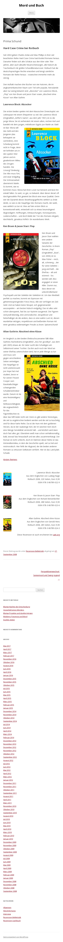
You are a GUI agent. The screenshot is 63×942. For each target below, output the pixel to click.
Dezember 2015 (9, 678)
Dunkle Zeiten (9, 620)
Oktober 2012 (8, 754)
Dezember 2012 (9, 747)
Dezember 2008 (9, 881)
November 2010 (9, 806)
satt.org (56, 534)
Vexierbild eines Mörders (13, 610)
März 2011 (7, 803)
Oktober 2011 (8, 790)
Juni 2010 (6, 822)
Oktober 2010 (8, 809)
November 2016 (9, 659)
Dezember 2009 (9, 842)
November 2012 (9, 750)
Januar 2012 (8, 780)
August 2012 (8, 760)
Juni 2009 (6, 862)
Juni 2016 (6, 669)
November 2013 (9, 744)
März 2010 (7, 832)
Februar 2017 (8, 656)
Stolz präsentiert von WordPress (15, 937)
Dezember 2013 (9, 741)
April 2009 (7, 868)
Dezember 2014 (9, 711)
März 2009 (7, 871)
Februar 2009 (8, 875)
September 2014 (10, 721)
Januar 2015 (8, 708)
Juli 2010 (6, 819)
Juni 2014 (6, 727)
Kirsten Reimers (10, 459)
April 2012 (7, 773)
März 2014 (7, 734)
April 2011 (7, 799)
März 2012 (7, 777)
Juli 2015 (6, 688)
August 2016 (8, 665)
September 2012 (10, 757)
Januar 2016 (8, 675)
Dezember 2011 (9, 783)
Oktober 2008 (8, 888)
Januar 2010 (8, 839)
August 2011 (8, 796)
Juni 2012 (6, 767)
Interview (7, 914)
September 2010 (10, 812)
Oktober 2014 (8, 718)
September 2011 (10, 793)
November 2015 (9, 682)
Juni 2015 (6, 691)
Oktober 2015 (8, 685)
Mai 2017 (6, 646)
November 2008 (9, 884)
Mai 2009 (6, 865)
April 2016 (7, 672)
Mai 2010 (6, 826)
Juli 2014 (6, 724)
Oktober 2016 (8, 662)
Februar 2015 (8, 705)
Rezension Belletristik (35, 551)
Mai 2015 (6, 695)
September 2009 (10, 852)
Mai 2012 (6, 770)
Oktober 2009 (8, 848)
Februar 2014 (8, 737)
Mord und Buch (31, 5)
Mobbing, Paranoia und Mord (15, 616)
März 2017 (7, 652)
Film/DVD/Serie (9, 911)
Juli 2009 (6, 858)
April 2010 (7, 829)
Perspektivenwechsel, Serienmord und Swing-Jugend (46, 575)
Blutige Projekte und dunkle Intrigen (18, 613)
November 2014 (9, 714)
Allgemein (7, 907)
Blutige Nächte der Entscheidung (16, 606)
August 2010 (8, 816)
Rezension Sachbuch (12, 920)
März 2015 (7, 701)
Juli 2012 (6, 763)
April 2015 (7, 698)
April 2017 (7, 649)
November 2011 (9, 786)
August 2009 (8, 855)
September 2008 (10, 891)
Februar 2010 (8, 835)
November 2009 (9, 845)
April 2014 (7, 731)
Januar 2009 (8, 878)
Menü (31, 13)
